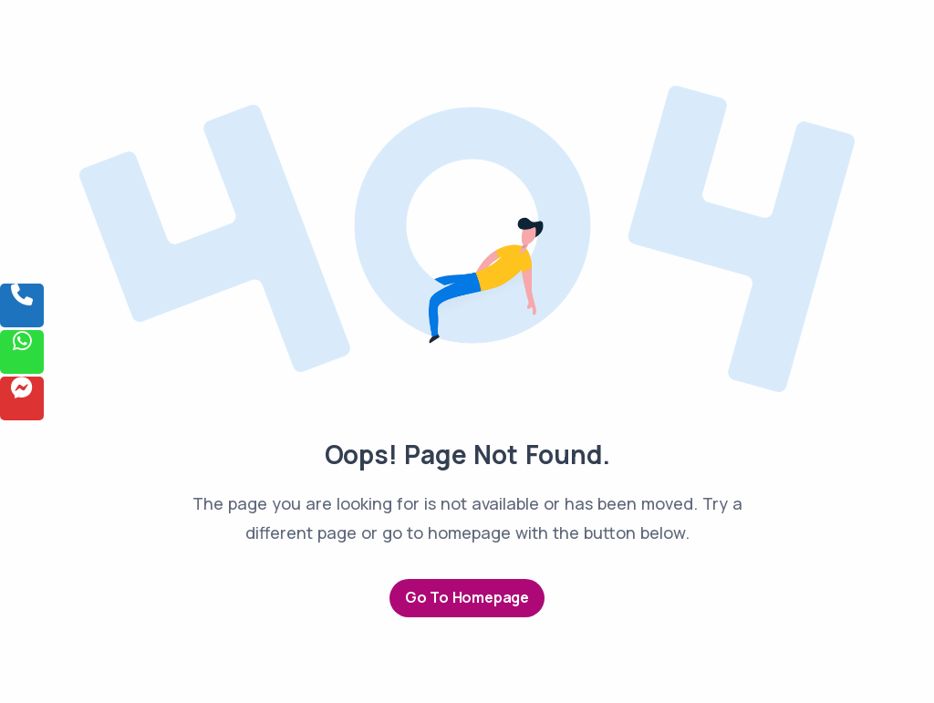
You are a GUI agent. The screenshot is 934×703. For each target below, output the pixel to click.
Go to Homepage (467, 597)
